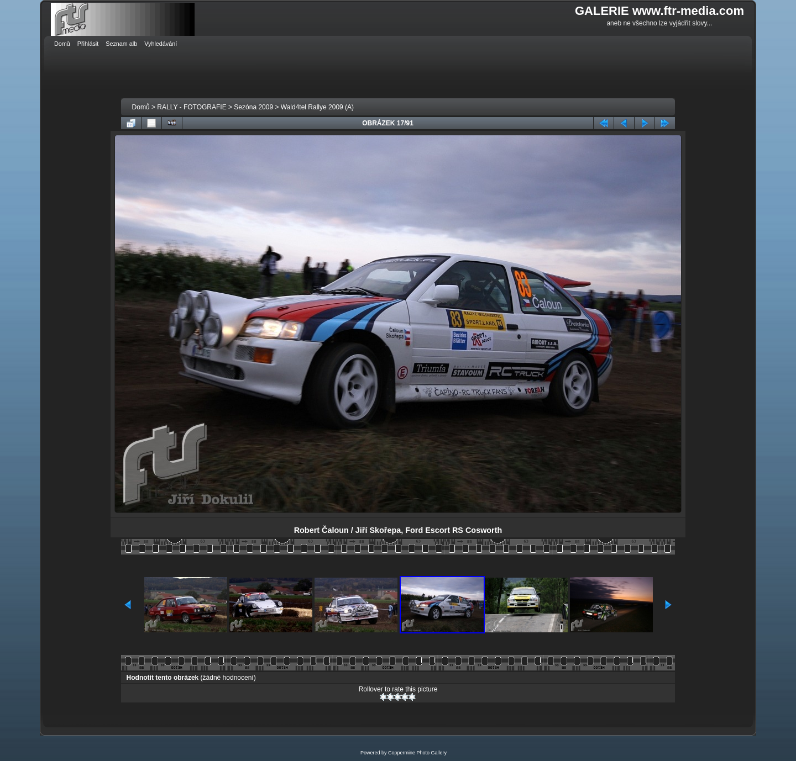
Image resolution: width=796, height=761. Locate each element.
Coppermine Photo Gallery (417, 752)
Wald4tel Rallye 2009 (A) (317, 107)
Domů (141, 107)
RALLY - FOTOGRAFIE (191, 107)
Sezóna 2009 (253, 107)
